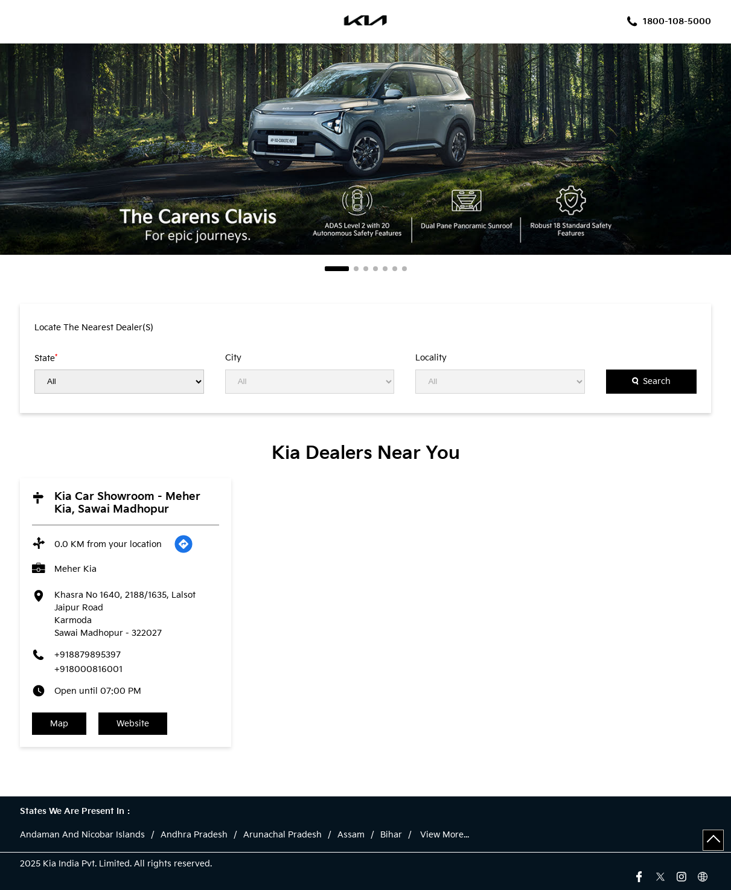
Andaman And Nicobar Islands (82, 835)
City (233, 358)
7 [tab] (404, 268)
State (45, 358)
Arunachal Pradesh (282, 835)
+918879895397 (87, 655)
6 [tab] (394, 268)
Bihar (391, 835)
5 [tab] (385, 268)
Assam (351, 835)
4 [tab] (375, 268)
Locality (431, 358)
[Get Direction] (183, 544)
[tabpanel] (365, 149)
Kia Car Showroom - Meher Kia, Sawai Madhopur (127, 503)
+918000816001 (88, 669)
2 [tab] (356, 268)
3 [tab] (365, 268)
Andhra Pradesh (194, 835)
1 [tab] (337, 268)
